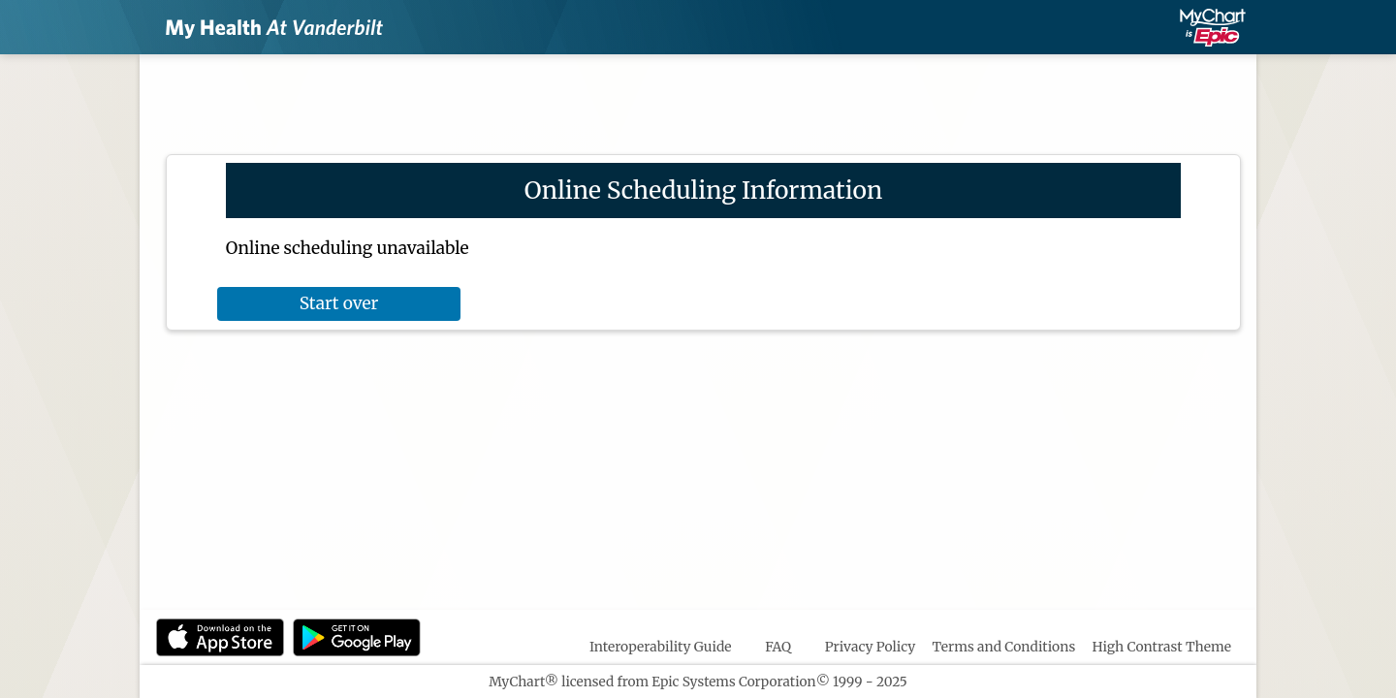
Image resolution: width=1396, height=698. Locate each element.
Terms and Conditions (1004, 646)
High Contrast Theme (1162, 646)
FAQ (778, 646)
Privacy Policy (870, 646)
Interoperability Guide (660, 646)
